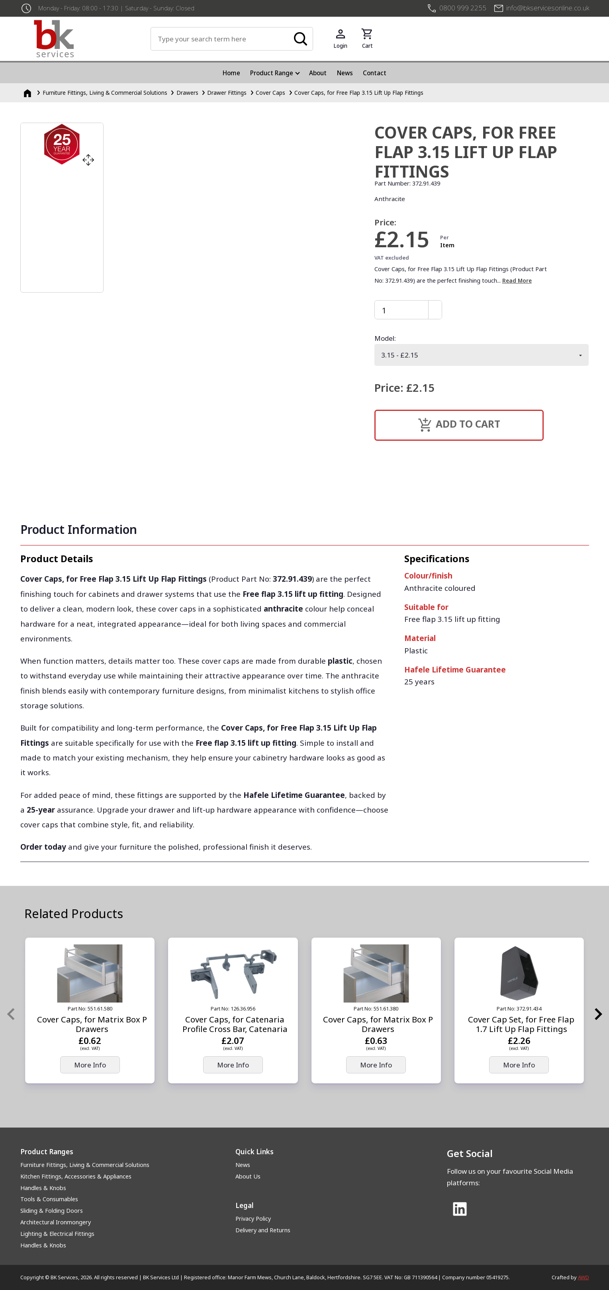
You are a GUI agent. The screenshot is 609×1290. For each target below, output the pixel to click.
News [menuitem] (345, 73)
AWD (583, 1277)
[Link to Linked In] (460, 1210)
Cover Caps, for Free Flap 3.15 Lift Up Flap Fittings (358, 92)
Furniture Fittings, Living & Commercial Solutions (84, 1165)
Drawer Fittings (227, 92)
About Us (247, 1176)
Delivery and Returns (262, 1230)
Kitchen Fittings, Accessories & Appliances (75, 1176)
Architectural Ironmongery (55, 1222)
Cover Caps (270, 92)
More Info (90, 1064)
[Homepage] (28, 92)
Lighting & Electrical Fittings (57, 1233)
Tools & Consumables (49, 1199)
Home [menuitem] (231, 73)
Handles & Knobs (43, 1188)
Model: (385, 338)
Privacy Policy (253, 1218)
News (242, 1165)
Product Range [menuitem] (271, 73)
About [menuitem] (318, 73)
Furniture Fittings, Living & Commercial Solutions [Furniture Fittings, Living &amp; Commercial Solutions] (105, 92)
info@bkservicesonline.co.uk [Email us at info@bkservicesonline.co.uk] (547, 7)
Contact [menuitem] (374, 73)
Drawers (187, 92)
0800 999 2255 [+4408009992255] (462, 7)
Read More (517, 280)
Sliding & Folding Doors (51, 1210)
